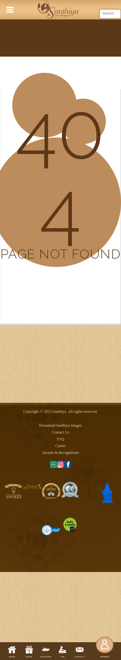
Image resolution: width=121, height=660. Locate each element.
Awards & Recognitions (60, 530)
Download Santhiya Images (60, 503)
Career (60, 523)
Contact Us (60, 510)
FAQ (60, 516)
